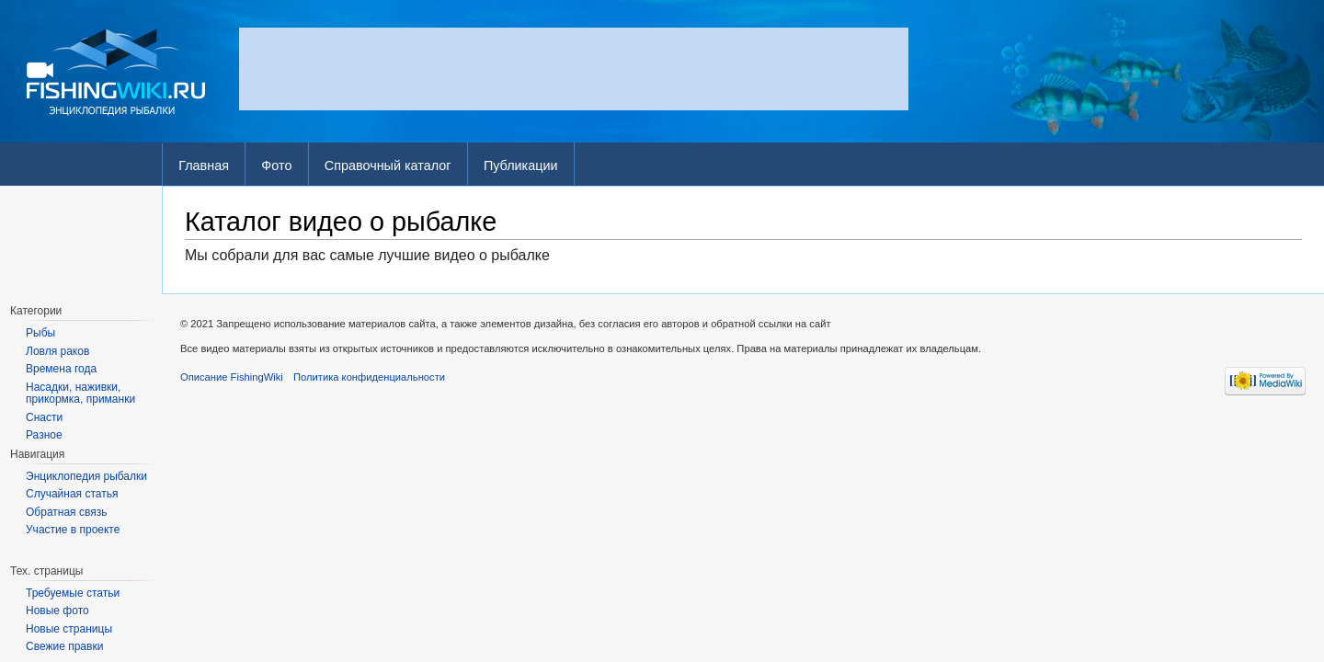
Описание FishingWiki (231, 376)
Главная (203, 165)
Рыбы (40, 332)
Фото (276, 165)
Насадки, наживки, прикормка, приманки (80, 393)
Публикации (521, 165)
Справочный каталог (388, 165)
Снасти (44, 417)
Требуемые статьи (73, 593)
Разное (44, 434)
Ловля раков (57, 351)
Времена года (61, 368)
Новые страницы (69, 628)
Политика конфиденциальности (369, 376)
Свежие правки (64, 646)
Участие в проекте (73, 529)
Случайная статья (72, 493)
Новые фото (57, 610)
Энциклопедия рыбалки (86, 476)
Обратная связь (66, 512)
